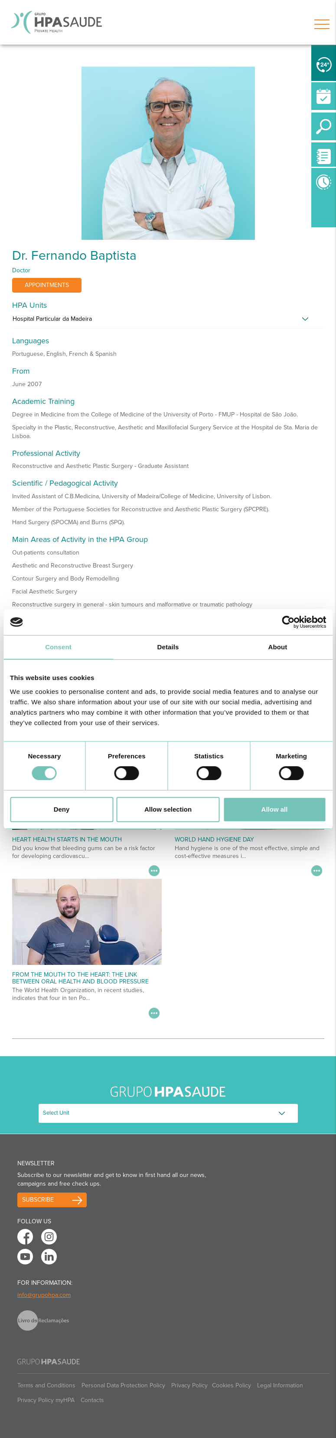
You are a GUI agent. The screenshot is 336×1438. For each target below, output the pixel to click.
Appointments (47, 285)
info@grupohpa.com (44, 1295)
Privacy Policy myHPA (46, 1400)
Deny (62, 809)
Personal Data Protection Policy (123, 1385)
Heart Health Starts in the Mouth (67, 839)
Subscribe (38, 1199)
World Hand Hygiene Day (214, 839)
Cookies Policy (231, 1385)
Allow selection (168, 809)
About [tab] (277, 647)
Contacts (92, 1400)
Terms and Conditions (46, 1385)
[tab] (168, 321)
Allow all (274, 809)
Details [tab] (168, 647)
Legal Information (280, 1385)
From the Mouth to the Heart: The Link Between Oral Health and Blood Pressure (80, 978)
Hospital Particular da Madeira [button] (52, 318)
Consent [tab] (58, 647)
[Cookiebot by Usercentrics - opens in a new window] (288, 622)
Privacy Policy (189, 1385)
